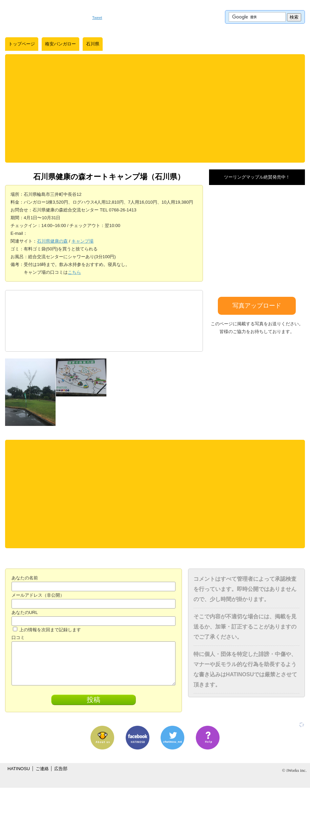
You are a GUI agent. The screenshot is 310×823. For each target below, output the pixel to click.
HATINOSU (18, 768)
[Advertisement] (155, 108)
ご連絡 (42, 768)
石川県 (92, 43)
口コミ (18, 637)
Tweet (97, 18)
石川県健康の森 (52, 241)
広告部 (60, 768)
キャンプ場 (82, 241)
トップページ (21, 43)
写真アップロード (256, 305)
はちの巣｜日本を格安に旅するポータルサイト (45, 17)
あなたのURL (25, 612)
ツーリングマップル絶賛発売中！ (257, 177)
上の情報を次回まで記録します (47, 629)
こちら (74, 272)
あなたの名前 (25, 577)
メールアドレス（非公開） (38, 595)
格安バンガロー (60, 43)
